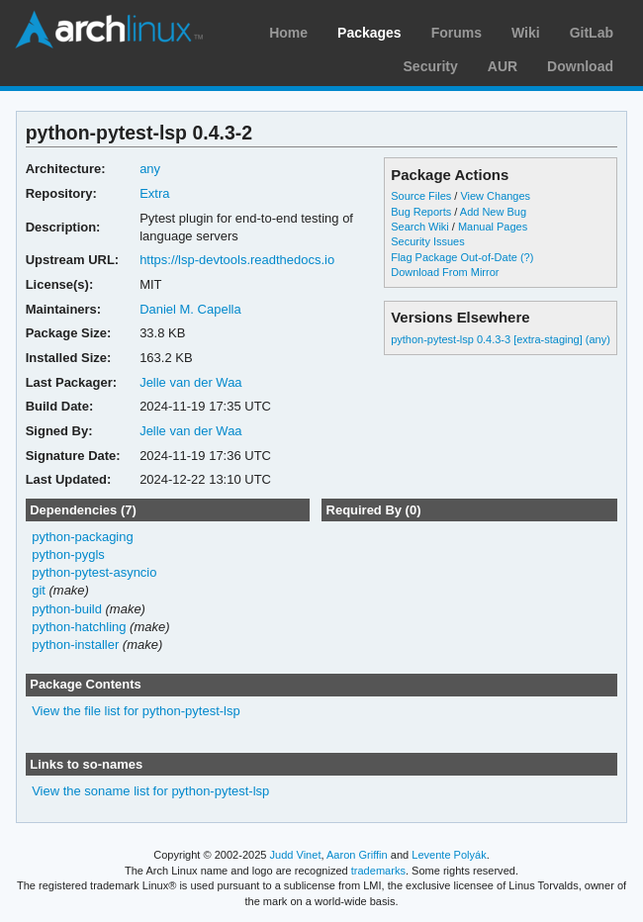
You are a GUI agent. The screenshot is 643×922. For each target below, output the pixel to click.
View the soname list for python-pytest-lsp (150, 791)
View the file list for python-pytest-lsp (136, 710)
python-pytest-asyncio (94, 572)
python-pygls (68, 554)
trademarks (378, 870)
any (149, 168)
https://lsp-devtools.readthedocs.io (236, 259)
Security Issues (427, 241)
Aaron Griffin (357, 855)
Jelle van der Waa (190, 382)
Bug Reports (421, 212)
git (39, 590)
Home (288, 33)
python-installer (75, 644)
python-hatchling (79, 626)
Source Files (421, 196)
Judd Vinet (296, 855)
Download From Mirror (445, 272)
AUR (502, 66)
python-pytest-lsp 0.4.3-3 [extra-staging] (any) (500, 339)
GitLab (591, 33)
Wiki (525, 33)
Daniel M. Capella (189, 309)
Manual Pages (492, 226)
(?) (526, 257)
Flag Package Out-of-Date (454, 257)
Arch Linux (109, 29)
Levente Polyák (449, 855)
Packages (369, 33)
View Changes (495, 196)
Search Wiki (420, 226)
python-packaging (83, 536)
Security (431, 66)
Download (580, 66)
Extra (154, 193)
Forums (456, 33)
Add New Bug (493, 212)
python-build (67, 608)
